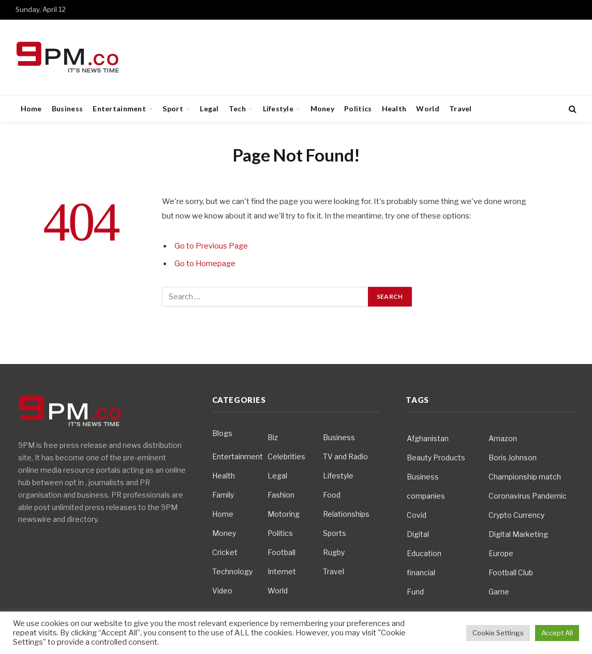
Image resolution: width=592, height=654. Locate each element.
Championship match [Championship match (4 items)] (525, 476)
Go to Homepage (205, 263)
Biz (273, 437)
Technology (232, 571)
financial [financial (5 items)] (421, 572)
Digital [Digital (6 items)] (418, 534)
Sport (172, 108)
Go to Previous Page (211, 246)
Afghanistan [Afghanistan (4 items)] (428, 438)
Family (223, 494)
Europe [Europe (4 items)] (501, 553)
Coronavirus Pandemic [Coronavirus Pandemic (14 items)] (528, 495)
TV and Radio (345, 456)
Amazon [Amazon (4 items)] (503, 438)
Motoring (284, 514)
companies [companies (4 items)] (426, 495)
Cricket (225, 552)
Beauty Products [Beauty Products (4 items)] (436, 457)
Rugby (334, 552)
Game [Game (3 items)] (499, 591)
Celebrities (286, 456)
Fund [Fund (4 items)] (415, 591)
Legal (209, 108)
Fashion (281, 494)
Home (31, 108)
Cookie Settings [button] (498, 633)
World (427, 108)
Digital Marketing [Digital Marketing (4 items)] (518, 534)
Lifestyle (278, 108)
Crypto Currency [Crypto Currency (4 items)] (516, 515)
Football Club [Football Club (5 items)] (511, 572)
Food (332, 494)
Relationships (346, 514)
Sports (334, 533)
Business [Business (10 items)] (423, 476)
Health (394, 108)
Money (322, 108)
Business (67, 108)
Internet (282, 571)
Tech (237, 108)
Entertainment (119, 108)
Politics (358, 108)
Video (222, 590)
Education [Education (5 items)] (424, 553)
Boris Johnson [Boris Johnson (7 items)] (513, 457)
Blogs (222, 433)
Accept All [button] (557, 633)
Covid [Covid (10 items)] (416, 515)
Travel (460, 108)
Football (281, 552)
